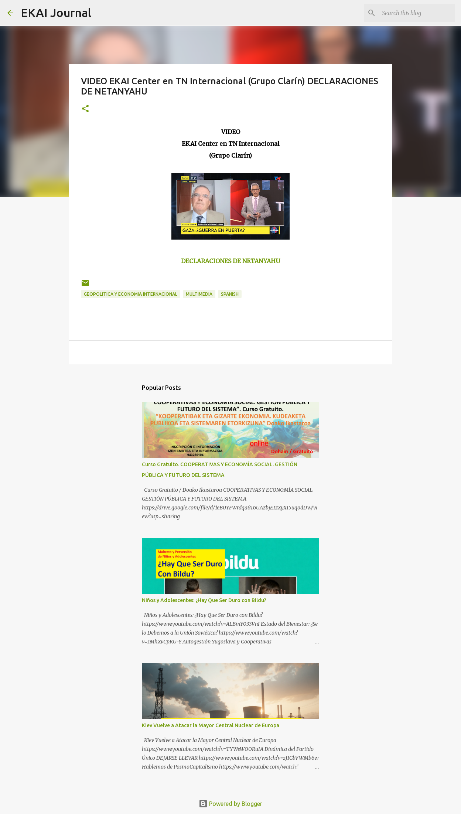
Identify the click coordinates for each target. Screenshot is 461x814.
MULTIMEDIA (199, 294)
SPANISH (230, 294)
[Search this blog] (416, 13)
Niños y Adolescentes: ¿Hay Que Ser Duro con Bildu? (204, 600)
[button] (85, 109)
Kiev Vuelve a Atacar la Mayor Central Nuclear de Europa (210, 725)
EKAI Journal (56, 12)
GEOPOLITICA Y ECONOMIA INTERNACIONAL (130, 294)
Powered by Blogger (230, 803)
